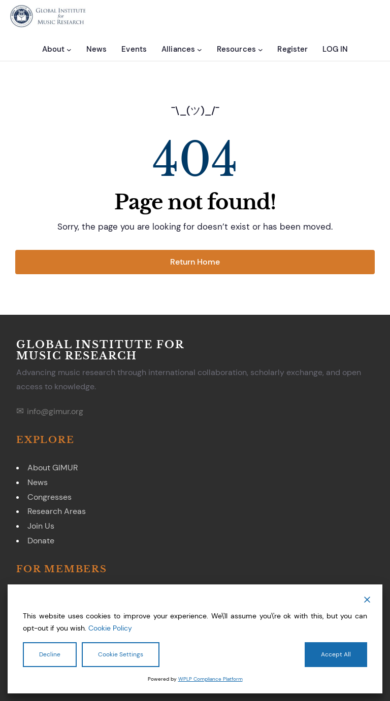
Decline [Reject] (49, 654)
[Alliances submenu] (199, 49)
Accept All (336, 654)
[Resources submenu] (260, 49)
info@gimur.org (55, 411)
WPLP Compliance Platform (210, 679)
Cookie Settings (120, 654)
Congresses (49, 497)
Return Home (195, 261)
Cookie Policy (110, 628)
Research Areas (56, 511)
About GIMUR (52, 467)
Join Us (40, 526)
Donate (40, 540)
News (37, 482)
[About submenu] (69, 49)
